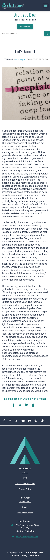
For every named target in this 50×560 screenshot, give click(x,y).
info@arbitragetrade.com (27, 537)
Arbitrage (20, 59)
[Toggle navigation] (46, 6)
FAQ (25, 478)
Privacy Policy (25, 489)
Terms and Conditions (25, 483)
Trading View (25, 501)
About (25, 472)
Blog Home (25, 27)
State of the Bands (25, 513)
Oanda (25, 507)
